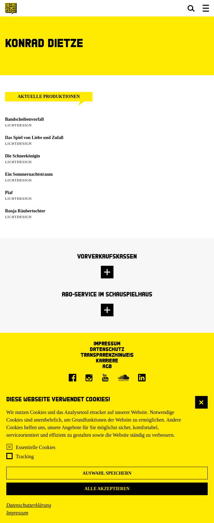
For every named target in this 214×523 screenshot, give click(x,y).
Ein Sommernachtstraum (29, 174)
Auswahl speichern (107, 473)
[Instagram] (89, 377)
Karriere (107, 360)
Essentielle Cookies (35, 447)
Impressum (17, 512)
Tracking (25, 456)
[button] (191, 8)
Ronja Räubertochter (25, 211)
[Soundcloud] (123, 377)
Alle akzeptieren (107, 488)
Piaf (9, 192)
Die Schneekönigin (22, 156)
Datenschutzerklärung (28, 505)
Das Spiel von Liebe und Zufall (34, 137)
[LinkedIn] (142, 377)
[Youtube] (105, 377)
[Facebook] (72, 377)
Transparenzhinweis (107, 354)
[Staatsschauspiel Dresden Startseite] (11, 8)
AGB (107, 366)
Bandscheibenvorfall (24, 119)
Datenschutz (107, 349)
